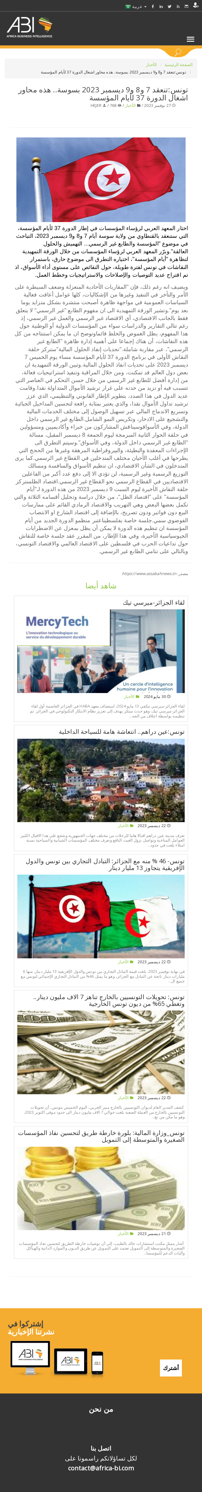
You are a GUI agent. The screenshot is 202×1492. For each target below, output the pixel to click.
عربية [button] (136, 6)
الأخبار (152, 64)
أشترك (171, 1368)
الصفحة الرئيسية (179, 64)
